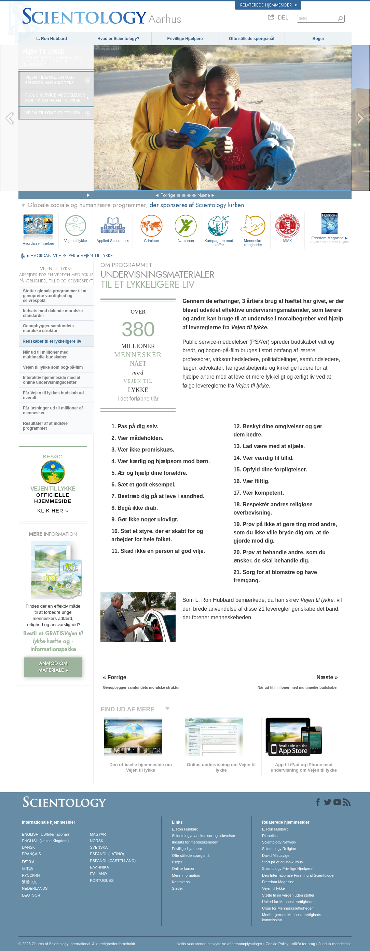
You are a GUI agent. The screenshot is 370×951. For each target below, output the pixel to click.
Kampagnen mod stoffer (219, 229)
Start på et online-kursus (282, 862)
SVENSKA (99, 847)
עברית (28, 861)
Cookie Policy (276, 944)
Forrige (168, 195)
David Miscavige (275, 855)
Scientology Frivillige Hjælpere (287, 868)
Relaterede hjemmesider (268, 5)
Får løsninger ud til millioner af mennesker (53, 410)
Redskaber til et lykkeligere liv (52, 341)
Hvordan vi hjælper (38, 243)
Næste (203, 195)
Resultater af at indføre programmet (45, 426)
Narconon (186, 228)
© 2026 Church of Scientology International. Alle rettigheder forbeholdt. (77, 944)
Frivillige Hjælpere (185, 38)
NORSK (96, 841)
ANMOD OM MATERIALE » (53, 667)
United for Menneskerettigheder (288, 902)
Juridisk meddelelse (335, 944)
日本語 (27, 868)
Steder (177, 888)
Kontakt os (181, 882)
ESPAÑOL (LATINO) (107, 854)
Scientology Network (279, 842)
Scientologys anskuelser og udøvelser (203, 836)
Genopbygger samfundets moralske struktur (48, 328)
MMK (287, 228)
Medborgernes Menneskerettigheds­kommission (292, 917)
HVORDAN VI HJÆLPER (53, 255)
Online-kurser (183, 868)
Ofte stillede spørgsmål (251, 38)
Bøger (319, 38)
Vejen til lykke (75, 228)
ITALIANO (98, 874)
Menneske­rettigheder (253, 229)
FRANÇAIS (31, 854)
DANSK (28, 847)
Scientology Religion (279, 849)
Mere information (186, 875)
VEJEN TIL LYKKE (97, 255)
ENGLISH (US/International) (45, 834)
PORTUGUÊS (101, 880)
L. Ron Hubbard (51, 38)
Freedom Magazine (329, 240)
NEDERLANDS (34, 888)
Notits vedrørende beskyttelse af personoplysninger (219, 944)
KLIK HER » (52, 510)
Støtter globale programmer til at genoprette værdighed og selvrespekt (54, 296)
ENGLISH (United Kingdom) (45, 841)
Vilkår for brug (303, 944)
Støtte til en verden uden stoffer (288, 895)
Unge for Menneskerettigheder (287, 908)
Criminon (151, 228)
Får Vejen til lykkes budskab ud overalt (53, 395)
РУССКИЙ (31, 875)
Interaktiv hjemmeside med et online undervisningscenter (51, 380)
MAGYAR (98, 834)
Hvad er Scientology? (118, 38)
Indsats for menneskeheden (195, 842)
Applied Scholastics (113, 228)
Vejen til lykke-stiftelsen (52, 113)
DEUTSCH (31, 895)
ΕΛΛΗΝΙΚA (99, 867)
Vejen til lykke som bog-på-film (53, 367)
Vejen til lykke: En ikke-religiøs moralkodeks (50, 80)
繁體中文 (29, 882)
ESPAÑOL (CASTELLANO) (113, 861)
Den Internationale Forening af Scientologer (298, 875)
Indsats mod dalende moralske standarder (53, 313)
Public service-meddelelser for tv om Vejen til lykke (55, 98)
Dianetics (269, 836)
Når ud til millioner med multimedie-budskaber (45, 354)
